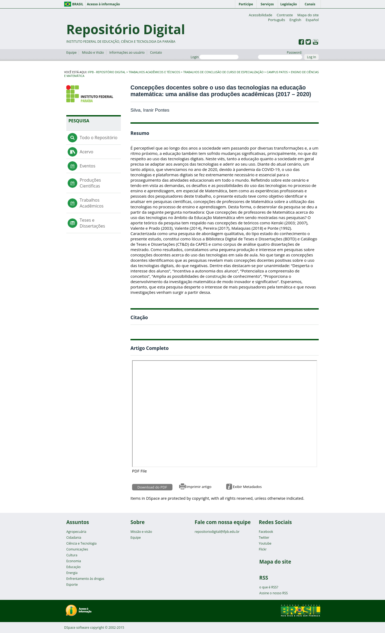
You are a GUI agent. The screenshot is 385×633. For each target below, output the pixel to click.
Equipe (71, 52)
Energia (72, 573)
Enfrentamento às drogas (85, 578)
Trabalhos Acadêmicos (91, 203)
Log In (311, 57)
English (295, 19)
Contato (156, 52)
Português (276, 19)
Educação (73, 567)
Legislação (288, 4)
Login (214, 57)
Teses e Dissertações (92, 223)
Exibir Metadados (247, 486)
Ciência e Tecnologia (81, 543)
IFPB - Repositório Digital (107, 72)
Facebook (266, 531)
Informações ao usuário (127, 52)
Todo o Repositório (98, 137)
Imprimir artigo (198, 486)
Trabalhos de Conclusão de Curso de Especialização (223, 72)
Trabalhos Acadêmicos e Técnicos (154, 72)
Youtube (265, 543)
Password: (280, 54)
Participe (246, 4)
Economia (73, 561)
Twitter (264, 537)
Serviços (267, 4)
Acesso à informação (103, 4)
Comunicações (77, 549)
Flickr (263, 549)
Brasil (77, 4)
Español (312, 19)
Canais (310, 4)
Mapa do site (308, 15)
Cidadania (73, 537)
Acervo (86, 152)
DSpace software (76, 627)
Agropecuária (76, 531)
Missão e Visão (93, 52)
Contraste (285, 15)
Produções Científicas (90, 183)
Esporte (72, 584)
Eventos (87, 166)
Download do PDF (152, 487)
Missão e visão (141, 531)
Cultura (71, 555)
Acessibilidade (260, 15)
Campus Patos (277, 72)
